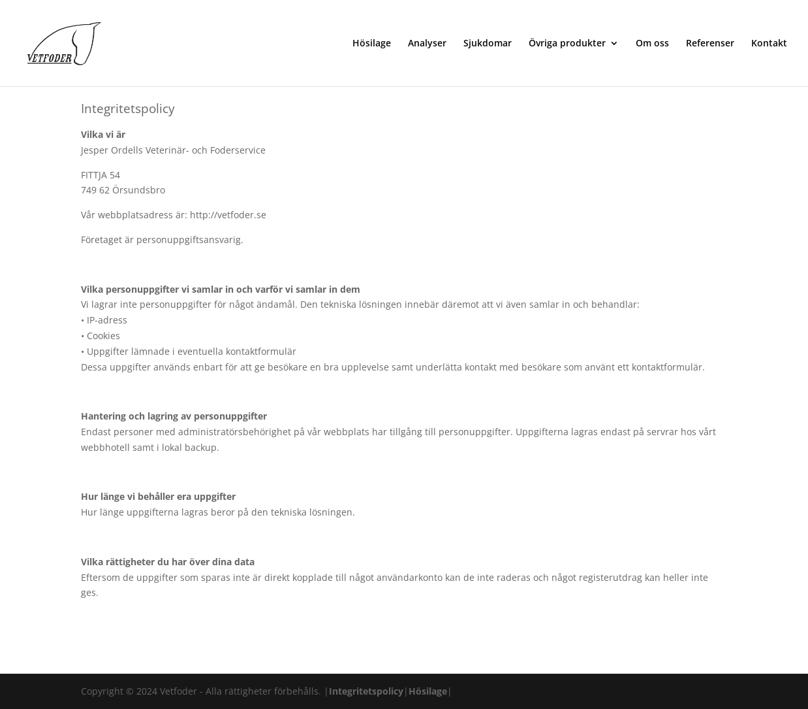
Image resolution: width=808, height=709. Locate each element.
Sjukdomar (487, 44)
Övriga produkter (567, 44)
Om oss (652, 44)
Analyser (427, 44)
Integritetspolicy (366, 691)
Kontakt (769, 44)
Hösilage (371, 44)
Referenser (710, 44)
